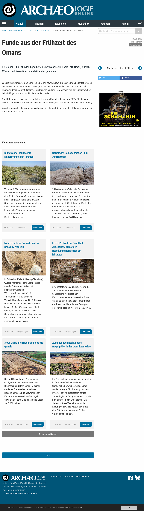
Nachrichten (43, 30)
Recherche (60, 23)
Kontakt (69, 476)
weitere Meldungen (48, 434)
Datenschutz (82, 476)
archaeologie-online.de (12, 30)
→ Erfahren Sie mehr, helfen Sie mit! (20, 493)
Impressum (56, 476)
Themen (39, 23)
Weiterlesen (37, 228)
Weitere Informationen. (74, 507)
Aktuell (19, 23)
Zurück (48, 455)
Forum (125, 23)
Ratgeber (105, 23)
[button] (109, 78)
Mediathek (83, 23)
